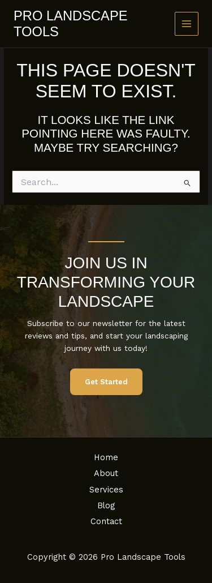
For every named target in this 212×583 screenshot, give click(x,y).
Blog (106, 505)
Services (106, 490)
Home (106, 457)
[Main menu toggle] (187, 24)
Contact (106, 521)
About (106, 473)
